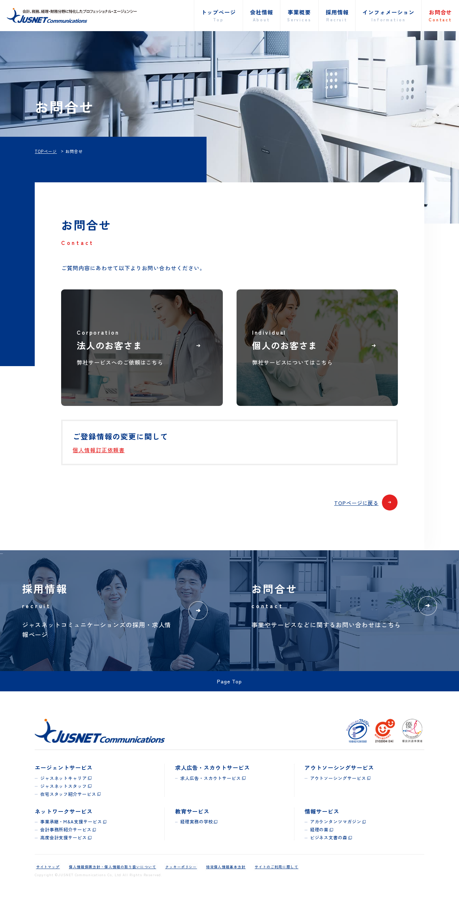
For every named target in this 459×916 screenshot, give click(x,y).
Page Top (229, 699)
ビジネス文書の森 (329, 855)
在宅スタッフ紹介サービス (68, 812)
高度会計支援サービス (63, 855)
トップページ (218, 15)
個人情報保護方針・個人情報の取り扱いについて (109, 884)
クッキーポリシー (175, 884)
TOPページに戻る (364, 514)
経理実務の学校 (196, 839)
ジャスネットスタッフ (63, 804)
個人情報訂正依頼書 (99, 461)
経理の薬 (319, 847)
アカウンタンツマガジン (335, 839)
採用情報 (337, 15)
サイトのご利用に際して (266, 884)
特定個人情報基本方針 (218, 884)
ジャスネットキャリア (63, 796)
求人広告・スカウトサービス (210, 796)
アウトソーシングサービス (338, 796)
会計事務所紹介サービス (66, 847)
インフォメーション (388, 15)
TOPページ (46, 151)
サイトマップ (47, 884)
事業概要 (299, 15)
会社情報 (261, 15)
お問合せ (440, 15)
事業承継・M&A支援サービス (71, 839)
